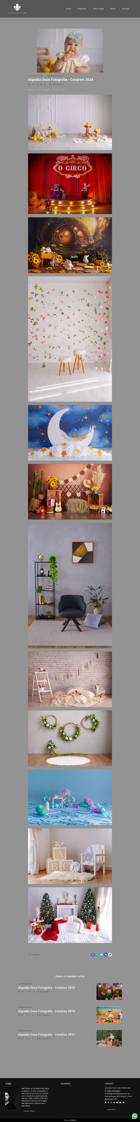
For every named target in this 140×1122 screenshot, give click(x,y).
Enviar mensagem (113, 1091)
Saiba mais (29, 1111)
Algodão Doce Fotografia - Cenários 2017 (46, 1034)
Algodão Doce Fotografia (55, 76)
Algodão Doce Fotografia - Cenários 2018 (46, 1011)
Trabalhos (82, 9)
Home (68, 9)
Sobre (113, 9)
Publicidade (98, 9)
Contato (125, 9)
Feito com (70, 1120)
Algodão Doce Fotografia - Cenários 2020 (47, 988)
